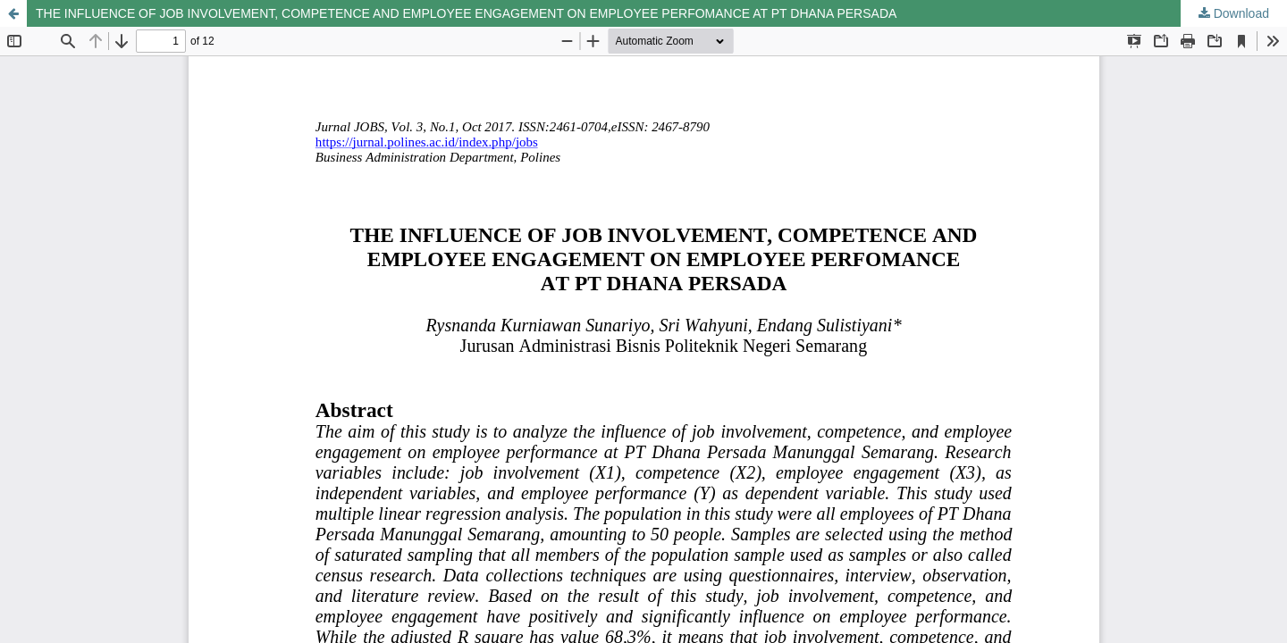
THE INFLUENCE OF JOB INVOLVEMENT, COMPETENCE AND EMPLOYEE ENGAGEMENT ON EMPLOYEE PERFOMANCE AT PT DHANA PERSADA (466, 13)
